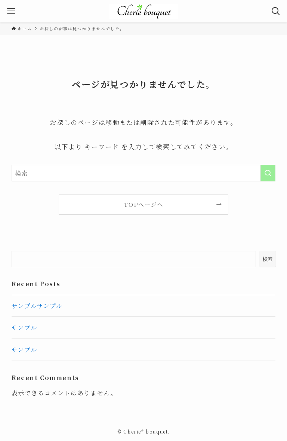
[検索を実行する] (267, 173)
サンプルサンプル (37, 305)
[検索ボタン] (276, 11)
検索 (267, 259)
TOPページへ (143, 204)
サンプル (24, 327)
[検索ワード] (144, 173)
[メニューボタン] (11, 11)
